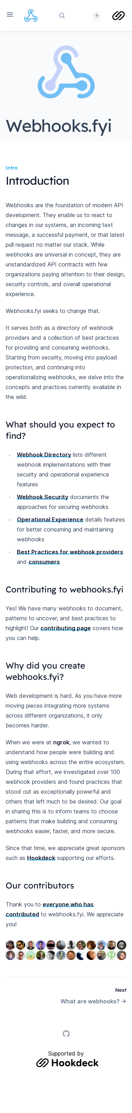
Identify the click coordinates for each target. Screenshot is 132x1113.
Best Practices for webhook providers (70, 551)
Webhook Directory (44, 454)
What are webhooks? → (93, 1001)
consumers (44, 561)
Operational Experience (50, 519)
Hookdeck (41, 857)
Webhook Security (42, 496)
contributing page (65, 628)
